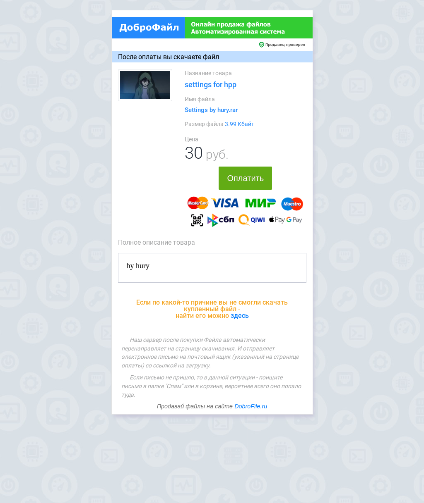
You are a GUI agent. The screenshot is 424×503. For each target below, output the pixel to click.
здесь (240, 315)
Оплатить (245, 178)
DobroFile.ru (250, 406)
